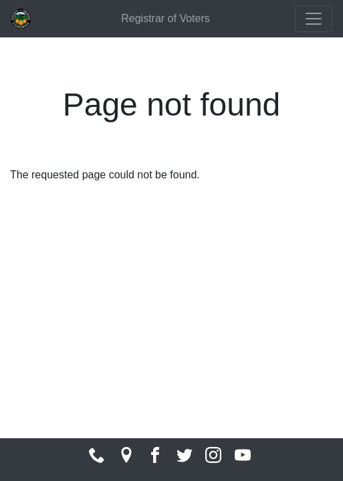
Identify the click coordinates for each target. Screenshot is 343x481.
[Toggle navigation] (313, 18)
